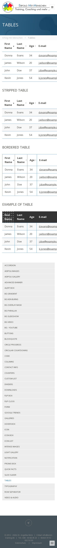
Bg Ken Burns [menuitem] (11, 299)
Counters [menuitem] (10, 373)
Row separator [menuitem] (13, 492)
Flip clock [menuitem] (10, 401)
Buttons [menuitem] (9, 333)
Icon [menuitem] (7, 429)
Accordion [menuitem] (10, 265)
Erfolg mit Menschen (12, 37)
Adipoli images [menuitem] (12, 271)
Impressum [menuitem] (37, 543)
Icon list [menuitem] (9, 441)
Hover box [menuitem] (10, 424)
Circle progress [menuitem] (13, 344)
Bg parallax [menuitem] (11, 310)
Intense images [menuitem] (12, 446)
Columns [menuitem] (9, 361)
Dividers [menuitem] (9, 384)
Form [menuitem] (7, 407)
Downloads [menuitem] (11, 389)
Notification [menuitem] (11, 457)
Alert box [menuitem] (9, 288)
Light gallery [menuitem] (11, 452)
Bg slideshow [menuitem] (12, 316)
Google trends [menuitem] (12, 412)
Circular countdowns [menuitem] (16, 350)
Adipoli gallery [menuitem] (12, 276)
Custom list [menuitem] (11, 378)
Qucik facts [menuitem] (10, 469)
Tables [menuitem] (8, 480)
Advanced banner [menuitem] (13, 282)
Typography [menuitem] (11, 486)
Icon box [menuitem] (9, 435)
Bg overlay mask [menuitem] (13, 305)
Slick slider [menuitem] (10, 475)
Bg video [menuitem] (9, 322)
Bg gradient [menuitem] (11, 293)
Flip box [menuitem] (8, 395)
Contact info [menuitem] (11, 367)
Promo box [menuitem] (10, 463)
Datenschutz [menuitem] (20, 543)
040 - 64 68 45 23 (29, 538)
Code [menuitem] (7, 356)
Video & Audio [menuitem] (11, 497)
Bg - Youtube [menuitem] (11, 327)
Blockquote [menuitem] (11, 339)
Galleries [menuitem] (9, 418)
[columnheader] (8, 46)
